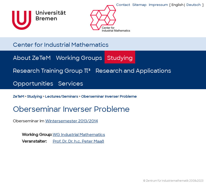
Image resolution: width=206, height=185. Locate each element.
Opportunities (33, 83)
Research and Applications (133, 71)
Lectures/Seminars (61, 96)
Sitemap (139, 5)
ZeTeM (18, 96)
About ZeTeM (32, 58)
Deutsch (193, 5)
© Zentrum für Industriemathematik (166, 180)
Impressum (158, 5)
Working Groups (79, 58)
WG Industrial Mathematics (79, 134)
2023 (200, 180)
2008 (192, 180)
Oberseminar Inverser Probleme (109, 96)
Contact (123, 5)
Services (70, 83)
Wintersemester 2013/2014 (71, 121)
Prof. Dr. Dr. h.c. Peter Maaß (78, 141)
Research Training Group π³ (51, 71)
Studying (120, 58)
